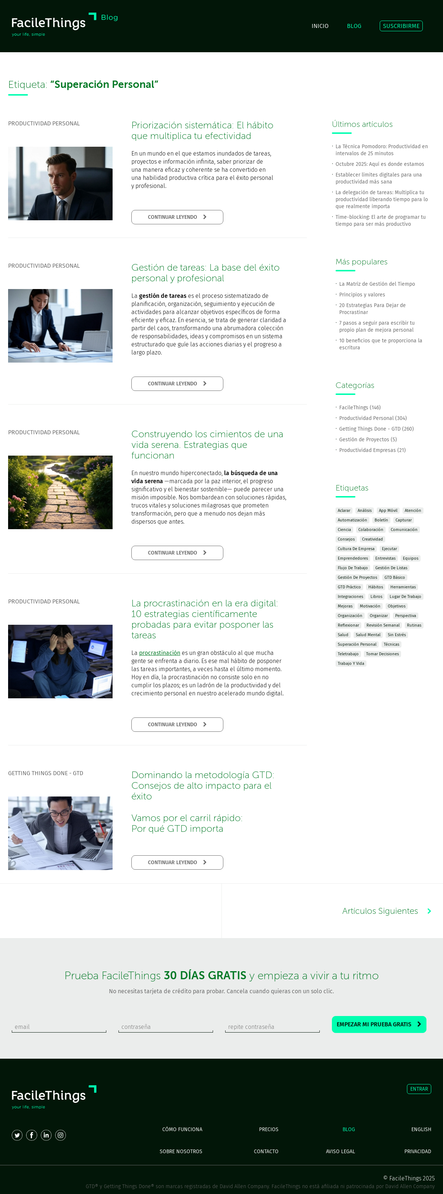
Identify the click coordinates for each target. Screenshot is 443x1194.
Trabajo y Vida (351, 663)
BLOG (354, 25)
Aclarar (344, 510)
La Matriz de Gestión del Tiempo (377, 284)
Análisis (365, 510)
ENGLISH (421, 1129)
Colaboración (370, 529)
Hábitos (375, 587)
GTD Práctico (349, 587)
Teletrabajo (348, 654)
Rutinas (414, 625)
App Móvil (388, 510)
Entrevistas (385, 558)
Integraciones (350, 596)
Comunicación (404, 529)
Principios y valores (362, 295)
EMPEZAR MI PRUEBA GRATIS (379, 1024)
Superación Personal (357, 644)
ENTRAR (419, 1089)
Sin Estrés (397, 634)
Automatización (352, 520)
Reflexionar (348, 625)
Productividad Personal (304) (373, 418)
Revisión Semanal (383, 625)
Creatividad (372, 539)
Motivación (370, 606)
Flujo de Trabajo (353, 568)
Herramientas (403, 587)
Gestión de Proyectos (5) (368, 439)
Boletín (381, 520)
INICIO (320, 25)
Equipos (410, 558)
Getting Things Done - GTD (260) (376, 429)
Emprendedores (353, 558)
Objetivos (396, 606)
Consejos (346, 539)
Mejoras (345, 606)
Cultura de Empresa (356, 548)
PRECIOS (269, 1129)
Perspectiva (405, 615)
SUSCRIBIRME (401, 25)
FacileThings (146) (360, 407)
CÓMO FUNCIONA (182, 1129)
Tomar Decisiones (382, 654)
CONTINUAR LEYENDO (177, 217)
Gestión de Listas (391, 568)
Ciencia (344, 529)
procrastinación (159, 652)
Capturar (404, 520)
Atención (413, 510)
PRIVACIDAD (417, 1151)
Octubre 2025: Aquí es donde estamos (380, 164)
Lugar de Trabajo (405, 596)
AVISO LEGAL (340, 1151)
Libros (376, 596)
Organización (350, 615)
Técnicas (391, 644)
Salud (343, 634)
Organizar (379, 615)
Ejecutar (389, 548)
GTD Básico (394, 577)
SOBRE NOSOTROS (181, 1151)
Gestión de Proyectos (357, 577)
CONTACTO (266, 1151)
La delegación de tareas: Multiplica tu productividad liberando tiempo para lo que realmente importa (382, 199)
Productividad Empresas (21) (372, 450)
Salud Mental (368, 634)
